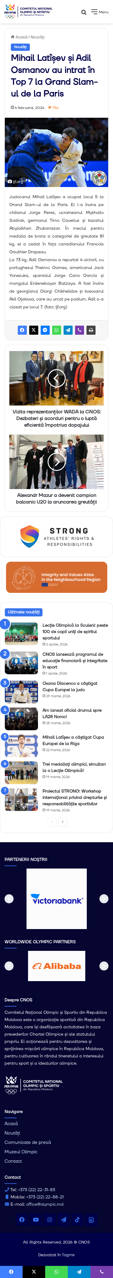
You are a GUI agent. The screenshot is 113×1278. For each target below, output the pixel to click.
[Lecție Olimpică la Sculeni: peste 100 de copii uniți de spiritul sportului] (21, 634)
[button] (9, 898)
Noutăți (38, 37)
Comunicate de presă (28, 1142)
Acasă (19, 37)
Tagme (68, 1255)
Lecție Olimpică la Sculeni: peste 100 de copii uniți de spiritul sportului (75, 632)
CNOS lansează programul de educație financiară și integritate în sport (74, 661)
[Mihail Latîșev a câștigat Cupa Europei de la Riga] (21, 745)
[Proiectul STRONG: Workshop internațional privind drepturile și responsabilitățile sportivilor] (21, 799)
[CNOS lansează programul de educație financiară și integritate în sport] (21, 663)
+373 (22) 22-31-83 (36, 1190)
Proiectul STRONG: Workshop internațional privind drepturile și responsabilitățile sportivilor (74, 798)
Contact (13, 1161)
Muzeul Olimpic (21, 1152)
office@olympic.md (45, 1204)
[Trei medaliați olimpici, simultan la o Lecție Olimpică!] (21, 772)
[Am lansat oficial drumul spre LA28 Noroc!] (21, 719)
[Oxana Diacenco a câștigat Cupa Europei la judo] (21, 692)
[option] (56, 899)
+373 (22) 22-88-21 (45, 1197)
